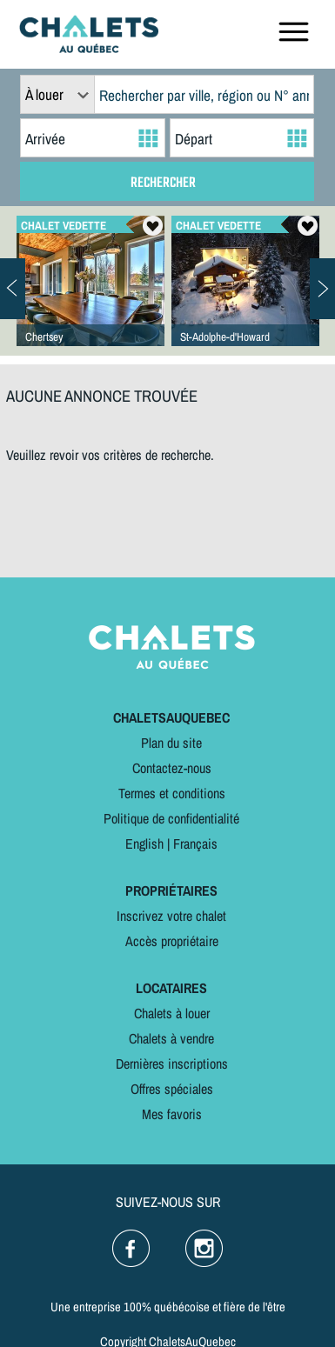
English (144, 843)
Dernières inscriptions (172, 1063)
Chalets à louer (172, 1013)
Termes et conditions (171, 793)
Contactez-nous (171, 767)
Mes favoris (172, 1114)
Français (195, 843)
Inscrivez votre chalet (171, 915)
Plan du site (171, 742)
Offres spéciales (172, 1088)
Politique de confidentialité (171, 818)
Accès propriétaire (171, 940)
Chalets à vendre (171, 1038)
